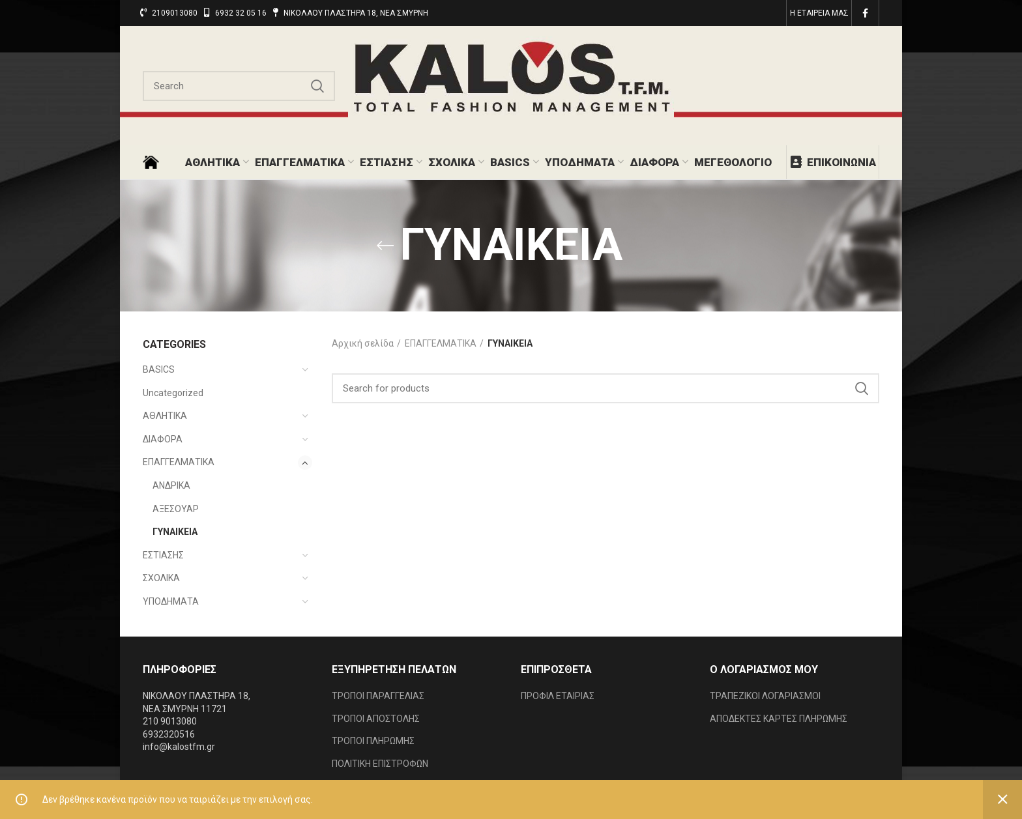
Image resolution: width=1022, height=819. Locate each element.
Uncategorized (173, 393)
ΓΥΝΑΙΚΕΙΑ (175, 531)
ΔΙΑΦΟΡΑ (162, 439)
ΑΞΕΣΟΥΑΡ (176, 509)
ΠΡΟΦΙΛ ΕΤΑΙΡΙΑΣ (557, 696)
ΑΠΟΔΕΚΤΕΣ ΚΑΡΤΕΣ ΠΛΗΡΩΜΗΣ (778, 718)
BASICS (159, 369)
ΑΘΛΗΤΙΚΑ (165, 415)
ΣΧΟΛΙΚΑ (161, 578)
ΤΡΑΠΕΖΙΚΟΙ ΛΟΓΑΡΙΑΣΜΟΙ (765, 696)
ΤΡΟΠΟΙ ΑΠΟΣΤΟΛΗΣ (376, 718)
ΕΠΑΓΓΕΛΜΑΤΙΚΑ (178, 462)
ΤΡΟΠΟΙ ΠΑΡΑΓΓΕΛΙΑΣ (378, 696)
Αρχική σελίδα (363, 343)
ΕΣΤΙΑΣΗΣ (163, 555)
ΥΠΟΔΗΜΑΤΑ (171, 601)
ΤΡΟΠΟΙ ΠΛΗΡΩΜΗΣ (373, 741)
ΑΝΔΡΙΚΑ (171, 485)
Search (317, 86)
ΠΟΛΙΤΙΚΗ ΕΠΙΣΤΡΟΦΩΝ (380, 763)
